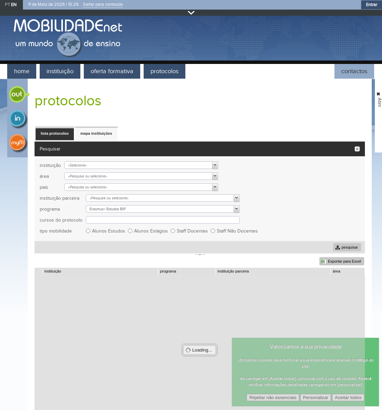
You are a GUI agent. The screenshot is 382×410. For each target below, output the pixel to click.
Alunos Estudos (110, 231)
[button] (55, 133)
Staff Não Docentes (239, 231)
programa (50, 209)
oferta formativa (112, 71)
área (44, 176)
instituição (60, 71)
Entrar (371, 5)
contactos (354, 71)
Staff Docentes (194, 231)
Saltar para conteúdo (103, 4)
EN (13, 5)
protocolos (164, 71)
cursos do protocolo (61, 220)
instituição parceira (59, 198)
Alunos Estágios (152, 231)
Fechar (191, 12)
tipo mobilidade (56, 231)
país (44, 187)
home (21, 71)
